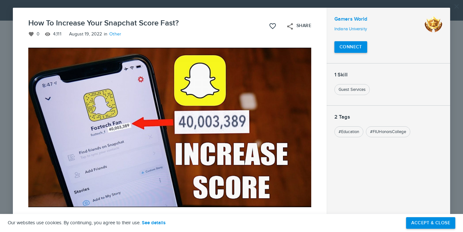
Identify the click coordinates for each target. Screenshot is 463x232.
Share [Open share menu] (298, 26)
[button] (231, 116)
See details (154, 223)
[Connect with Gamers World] (350, 47)
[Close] (456, 6)
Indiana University (350, 29)
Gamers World (350, 19)
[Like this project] (272, 26)
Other (115, 34)
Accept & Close (430, 223)
